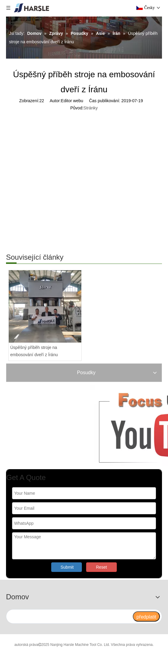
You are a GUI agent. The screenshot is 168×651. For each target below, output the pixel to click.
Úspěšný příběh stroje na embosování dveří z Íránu (34, 351)
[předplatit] (146, 616)
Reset (101, 567)
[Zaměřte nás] (79, 425)
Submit (67, 567)
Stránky (90, 107)
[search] (69, 616)
